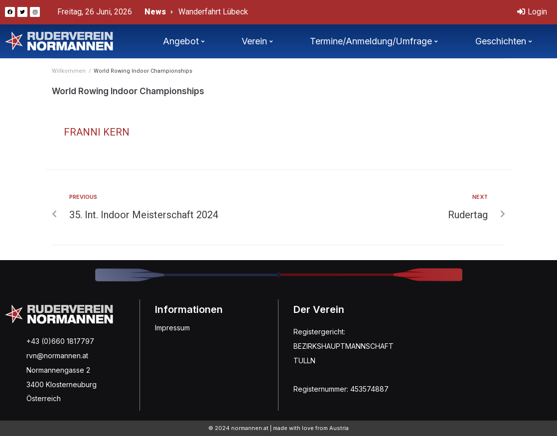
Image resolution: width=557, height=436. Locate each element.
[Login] (532, 12)
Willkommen (69, 71)
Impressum (172, 327)
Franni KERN (97, 132)
